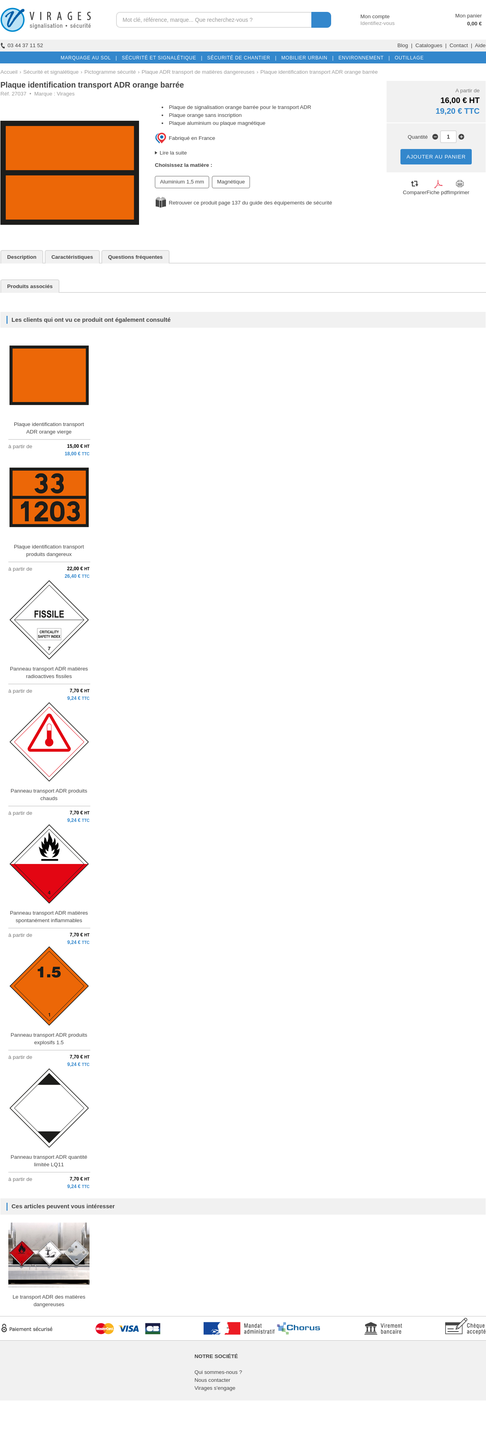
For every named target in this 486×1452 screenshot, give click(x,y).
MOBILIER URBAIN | (306, 58)
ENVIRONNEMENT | (362, 58)
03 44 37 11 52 (21, 45)
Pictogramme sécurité (110, 72)
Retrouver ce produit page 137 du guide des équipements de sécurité (250, 203)
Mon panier (468, 16)
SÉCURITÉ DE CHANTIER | (240, 58)
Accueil (8, 72)
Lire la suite (173, 153)
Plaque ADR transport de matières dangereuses (197, 72)
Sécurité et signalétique (51, 72)
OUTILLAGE (407, 58)
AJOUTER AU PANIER (436, 157)
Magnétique (231, 182)
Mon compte (368, 16)
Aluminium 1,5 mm (182, 182)
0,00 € (474, 24)
